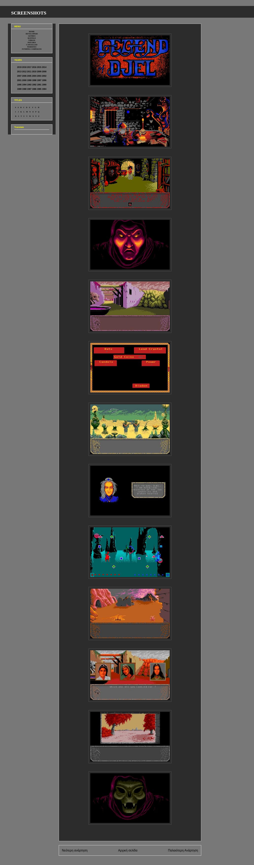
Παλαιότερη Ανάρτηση (183, 850)
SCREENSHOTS (28, 12)
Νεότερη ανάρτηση (75, 850)
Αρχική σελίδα (127, 850)
